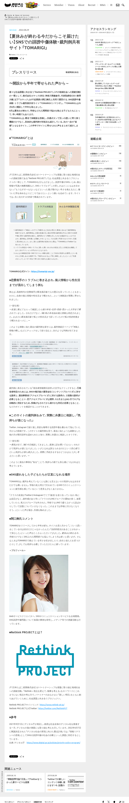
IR (111, 5)
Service (47, 5)
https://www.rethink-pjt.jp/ (52, 700)
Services (12, 26)
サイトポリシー (9, 798)
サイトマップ (49, 798)
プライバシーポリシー (24, 798)
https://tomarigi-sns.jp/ (42, 267)
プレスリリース (22, 50)
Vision (71, 5)
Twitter (12, 50)
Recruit (91, 5)
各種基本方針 (38, 798)
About (81, 5)
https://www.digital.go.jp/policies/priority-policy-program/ (53, 738)
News (17, 15)
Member (58, 5)
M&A (103, 5)
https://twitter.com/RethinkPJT (52, 704)
